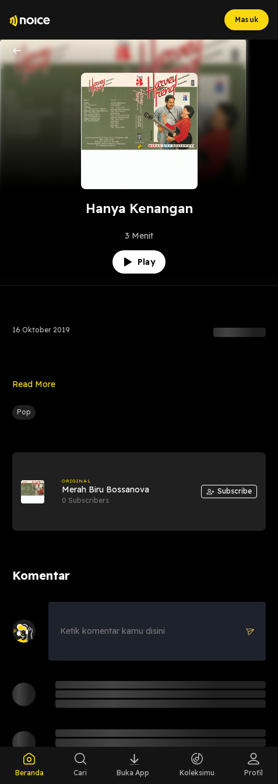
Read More (33, 384)
